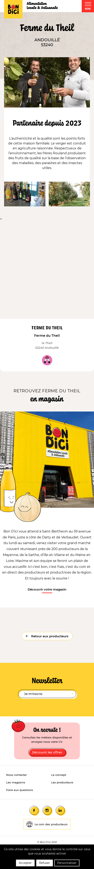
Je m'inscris (49, 694)
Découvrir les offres (47, 752)
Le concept (58, 774)
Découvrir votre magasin (47, 589)
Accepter (25, 863)
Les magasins (15, 782)
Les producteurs (62, 782)
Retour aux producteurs (49, 636)
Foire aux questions (19, 790)
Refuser (44, 863)
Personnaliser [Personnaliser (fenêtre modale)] (67, 863)
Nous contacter (16, 774)
